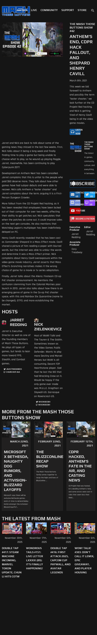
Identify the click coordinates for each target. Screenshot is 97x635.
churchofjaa (13, 372)
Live (34, 10)
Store (82, 10)
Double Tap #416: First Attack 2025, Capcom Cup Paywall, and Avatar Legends (60, 560)
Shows (22, 10)
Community (49, 10)
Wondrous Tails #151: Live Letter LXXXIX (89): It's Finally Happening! (34, 558)
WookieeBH (44, 402)
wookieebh (44, 405)
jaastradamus (14, 369)
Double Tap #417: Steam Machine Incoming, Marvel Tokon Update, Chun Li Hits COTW (12, 562)
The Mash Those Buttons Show (88, 145)
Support (67, 10)
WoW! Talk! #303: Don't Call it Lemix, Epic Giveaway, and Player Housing (84, 560)
